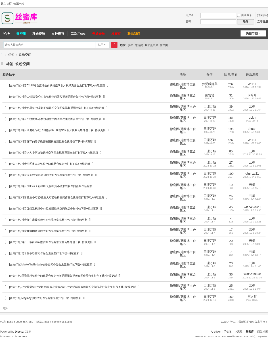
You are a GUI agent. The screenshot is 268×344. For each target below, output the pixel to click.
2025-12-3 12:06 (252, 165)
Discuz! (20, 331)
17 (231, 229)
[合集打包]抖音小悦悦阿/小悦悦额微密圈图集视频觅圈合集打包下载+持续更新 (55, 119)
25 (231, 285)
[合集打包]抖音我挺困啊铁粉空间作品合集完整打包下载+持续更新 (48, 231)
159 (230, 297)
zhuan (252, 128)
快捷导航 (252, 33)
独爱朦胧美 (210, 84)
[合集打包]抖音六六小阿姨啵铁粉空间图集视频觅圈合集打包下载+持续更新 (53, 152)
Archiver (216, 331)
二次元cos (78, 33)
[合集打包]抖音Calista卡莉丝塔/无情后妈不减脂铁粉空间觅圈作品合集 (50, 186)
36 (231, 274)
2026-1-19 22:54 (252, 87)
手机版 (228, 331)
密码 (188, 21)
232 (230, 84)
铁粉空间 (25, 54)
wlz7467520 (252, 207)
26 (231, 196)
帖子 (100, 44)
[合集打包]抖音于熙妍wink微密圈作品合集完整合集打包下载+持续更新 (51, 242)
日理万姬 (209, 106)
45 (231, 207)
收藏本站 (18, 3)
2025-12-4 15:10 (252, 188)
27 (231, 162)
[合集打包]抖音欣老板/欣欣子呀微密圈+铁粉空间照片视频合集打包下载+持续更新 (57, 130)
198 (230, 129)
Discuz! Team (20, 336)
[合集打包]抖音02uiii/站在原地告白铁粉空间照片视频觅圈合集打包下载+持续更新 (57, 85)
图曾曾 (209, 95)
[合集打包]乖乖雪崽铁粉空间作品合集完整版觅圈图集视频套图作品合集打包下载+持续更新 (63, 275)
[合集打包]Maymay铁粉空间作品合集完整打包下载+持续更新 (45, 298)
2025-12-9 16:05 (252, 132)
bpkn (252, 117)
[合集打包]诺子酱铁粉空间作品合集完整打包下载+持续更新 (44, 253)
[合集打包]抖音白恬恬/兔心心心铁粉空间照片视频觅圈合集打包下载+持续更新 (55, 96)
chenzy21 (252, 173)
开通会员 (98, 33)
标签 (11, 54)
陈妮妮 (139, 45)
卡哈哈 (252, 95)
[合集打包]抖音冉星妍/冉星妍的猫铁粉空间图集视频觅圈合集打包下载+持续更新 (56, 107)
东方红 (252, 296)
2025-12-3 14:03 (252, 199)
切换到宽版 (266, 4)
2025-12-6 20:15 (252, 255)
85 (231, 151)
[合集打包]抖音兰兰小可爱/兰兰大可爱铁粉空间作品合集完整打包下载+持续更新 (56, 197)
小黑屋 (238, 331)
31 (231, 95)
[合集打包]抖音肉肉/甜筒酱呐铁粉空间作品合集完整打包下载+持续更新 (51, 175)
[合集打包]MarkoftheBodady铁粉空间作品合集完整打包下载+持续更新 (50, 264)
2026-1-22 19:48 (252, 98)
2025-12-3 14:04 (252, 288)
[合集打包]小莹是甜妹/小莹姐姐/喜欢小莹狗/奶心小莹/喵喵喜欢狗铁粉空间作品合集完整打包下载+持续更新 (72, 286)
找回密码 (262, 15)
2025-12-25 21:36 (252, 277)
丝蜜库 (2, 54)
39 (231, 106)
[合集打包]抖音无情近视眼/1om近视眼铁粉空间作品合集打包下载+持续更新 (53, 208)
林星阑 (164, 45)
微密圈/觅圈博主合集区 (183, 85)
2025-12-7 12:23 (252, 221)
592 (230, 140)
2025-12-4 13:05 (252, 244)
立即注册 (262, 21)
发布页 (116, 33)
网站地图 (262, 331)
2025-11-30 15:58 (252, 154)
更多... (6, 308)
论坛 (6, 33)
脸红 (130, 45)
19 (231, 185)
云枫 (252, 106)
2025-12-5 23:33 (252, 210)
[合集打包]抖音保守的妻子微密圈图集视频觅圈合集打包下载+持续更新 (51, 141)
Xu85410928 (252, 274)
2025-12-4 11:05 (252, 266)
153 (230, 118)
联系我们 (134, 33)
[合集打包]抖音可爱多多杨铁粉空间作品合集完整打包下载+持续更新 (49, 163)
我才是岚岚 (151, 45)
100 (230, 173)
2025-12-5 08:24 (252, 232)
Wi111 (252, 84)
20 (231, 241)
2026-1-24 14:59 (252, 176)
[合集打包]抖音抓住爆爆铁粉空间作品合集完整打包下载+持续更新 (48, 219)
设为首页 (6, 3)
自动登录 (244, 15)
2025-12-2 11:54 (252, 109)
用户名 (190, 15)
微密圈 (21, 33)
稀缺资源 (38, 33)
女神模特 (58, 33)
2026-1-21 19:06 (252, 143)
